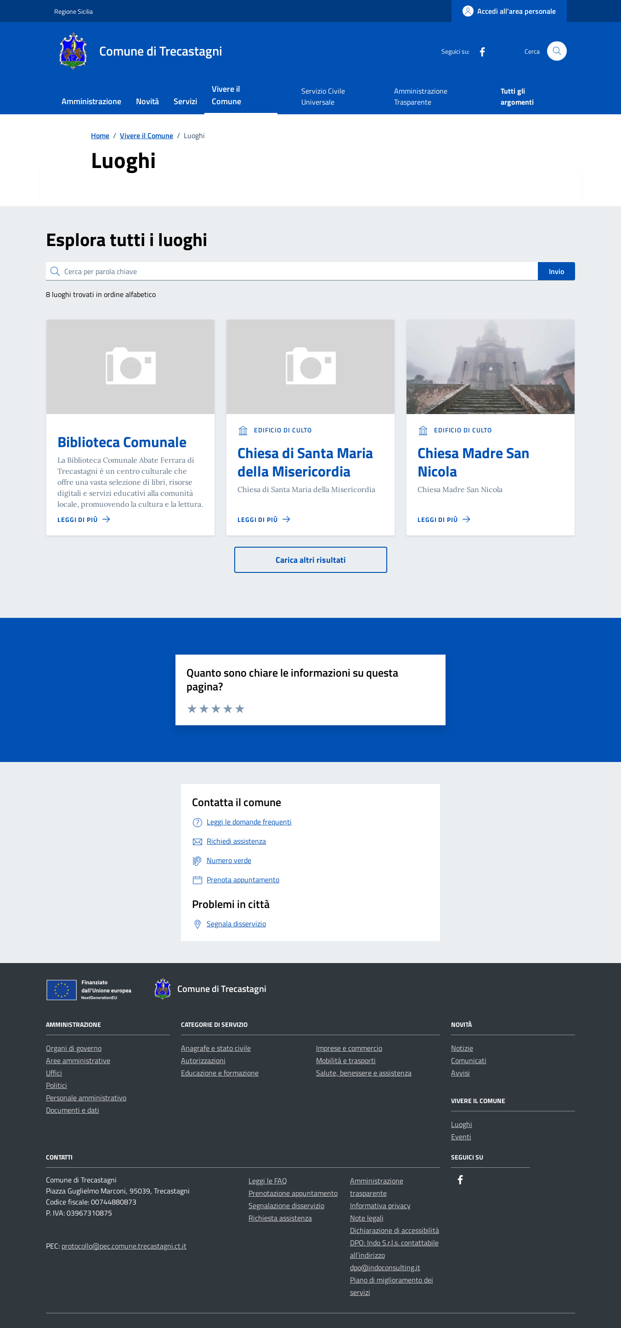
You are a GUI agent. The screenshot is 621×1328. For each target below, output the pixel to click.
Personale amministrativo (86, 1097)
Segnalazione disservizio (286, 1205)
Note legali (367, 1217)
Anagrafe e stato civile (216, 1047)
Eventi (461, 1136)
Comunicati (468, 1060)
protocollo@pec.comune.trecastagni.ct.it (124, 1245)
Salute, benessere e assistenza (364, 1072)
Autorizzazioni (203, 1060)
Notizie (462, 1047)
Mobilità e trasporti (346, 1060)
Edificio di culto (274, 430)
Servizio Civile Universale (323, 96)
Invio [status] (556, 271)
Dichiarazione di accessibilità (394, 1230)
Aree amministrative (78, 1060)
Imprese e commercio (349, 1047)
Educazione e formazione (220, 1072)
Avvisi (460, 1072)
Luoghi (461, 1124)
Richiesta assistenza (280, 1217)
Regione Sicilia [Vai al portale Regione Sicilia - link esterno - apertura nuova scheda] (73, 11)
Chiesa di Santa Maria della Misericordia (305, 462)
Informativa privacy (380, 1205)
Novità (147, 101)
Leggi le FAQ (267, 1180)
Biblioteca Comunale (121, 442)
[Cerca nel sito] (557, 51)
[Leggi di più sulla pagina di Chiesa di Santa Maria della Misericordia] (263, 519)
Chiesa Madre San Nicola (474, 462)
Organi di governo (74, 1047)
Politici (56, 1085)
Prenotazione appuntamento (293, 1193)
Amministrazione (91, 101)
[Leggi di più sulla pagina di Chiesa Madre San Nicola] (444, 519)
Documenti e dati (72, 1109)
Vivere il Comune (226, 95)
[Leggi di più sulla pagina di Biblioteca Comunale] (83, 519)
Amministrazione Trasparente (420, 96)
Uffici (54, 1072)
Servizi (185, 101)
